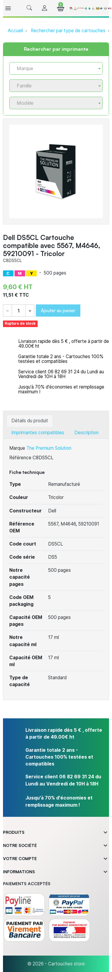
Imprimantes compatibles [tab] (37, 432)
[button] (29, 8)
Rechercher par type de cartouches (68, 30)
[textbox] (53, 68)
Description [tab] (86, 432)
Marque (17, 448)
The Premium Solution (48, 448)
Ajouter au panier (58, 310)
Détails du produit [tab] (29, 420)
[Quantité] (19, 311)
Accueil (15, 30)
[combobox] (56, 68)
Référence (20, 457)
